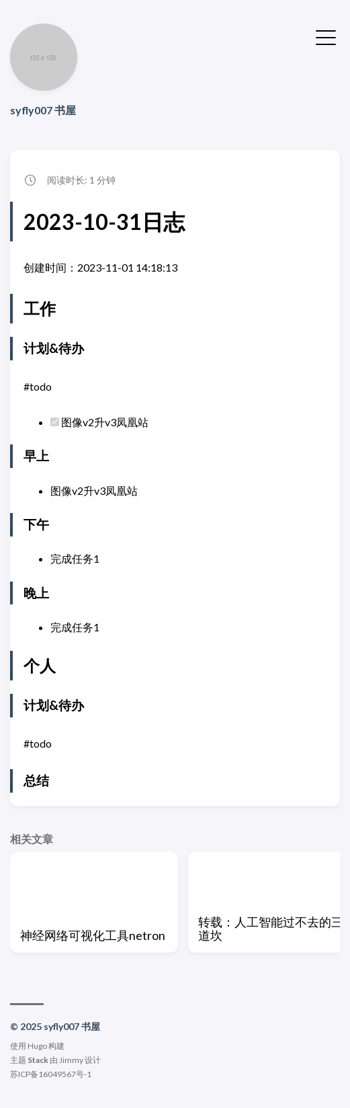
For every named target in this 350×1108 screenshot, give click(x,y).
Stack (38, 1060)
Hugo (37, 1046)
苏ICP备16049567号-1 (50, 1074)
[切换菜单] (326, 36)
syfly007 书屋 (43, 110)
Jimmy (71, 1060)
